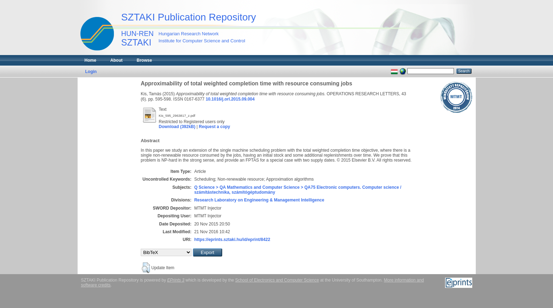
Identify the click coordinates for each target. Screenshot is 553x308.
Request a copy (214, 126)
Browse (144, 60)
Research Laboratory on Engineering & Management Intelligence (259, 200)
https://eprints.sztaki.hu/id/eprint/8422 (232, 239)
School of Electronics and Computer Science (277, 280)
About (116, 60)
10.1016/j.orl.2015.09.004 (230, 99)
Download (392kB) (177, 126)
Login (91, 71)
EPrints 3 (175, 280)
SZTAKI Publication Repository (188, 17)
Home (90, 60)
